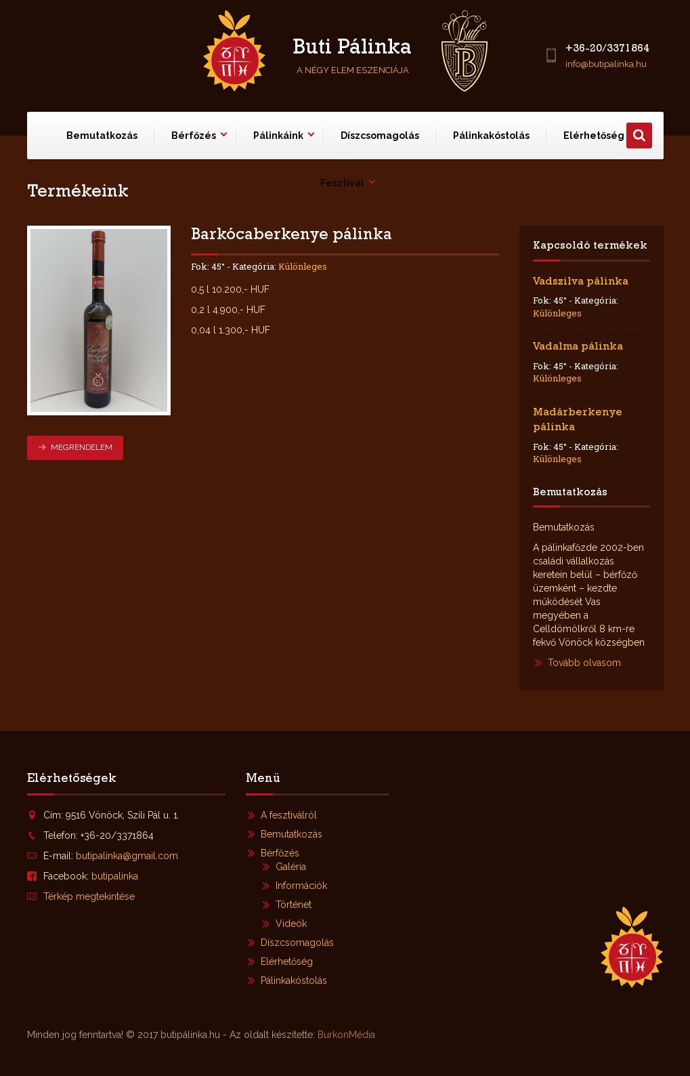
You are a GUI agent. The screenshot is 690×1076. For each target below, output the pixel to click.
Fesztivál (342, 183)
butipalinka (114, 876)
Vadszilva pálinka (580, 282)
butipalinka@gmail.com (127, 855)
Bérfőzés (193, 135)
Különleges (302, 266)
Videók (291, 923)
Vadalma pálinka (578, 347)
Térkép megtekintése (89, 896)
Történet (293, 904)
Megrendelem (75, 447)
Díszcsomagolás (380, 135)
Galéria (291, 866)
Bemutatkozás (101, 135)
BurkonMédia (346, 1034)
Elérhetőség (287, 961)
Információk (301, 885)
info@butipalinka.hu (606, 64)
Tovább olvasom (584, 662)
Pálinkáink (278, 135)
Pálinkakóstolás (491, 135)
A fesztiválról (289, 815)
